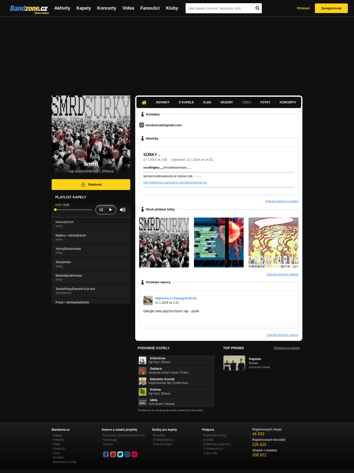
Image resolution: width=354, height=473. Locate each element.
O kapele (186, 102)
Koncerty (106, 8)
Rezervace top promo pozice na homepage (124, 437)
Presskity (159, 435)
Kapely (83, 8)
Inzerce (108, 444)
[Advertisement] (177, 53)
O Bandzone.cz (213, 448)
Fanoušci (150, 8)
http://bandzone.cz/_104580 (164, 320)
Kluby (172, 8)
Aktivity (62, 8)
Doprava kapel (162, 444)
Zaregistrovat (331, 8)
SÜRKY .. (151, 155)
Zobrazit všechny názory (282, 335)
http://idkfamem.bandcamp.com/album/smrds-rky (175, 182)
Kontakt (208, 439)
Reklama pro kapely (287, 348)
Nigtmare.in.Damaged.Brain (176, 298)
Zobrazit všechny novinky (281, 201)
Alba (207, 102)
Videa (128, 8)
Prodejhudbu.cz (163, 439)
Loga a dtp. (210, 453)
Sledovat (91, 184)
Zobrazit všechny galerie (282, 274)
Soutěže (58, 457)
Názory (227, 102)
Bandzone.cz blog (64, 462)
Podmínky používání (216, 444)
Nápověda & (214, 435)
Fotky (265, 102)
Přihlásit (303, 8)
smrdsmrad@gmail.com (163, 125)
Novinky (163, 102)
